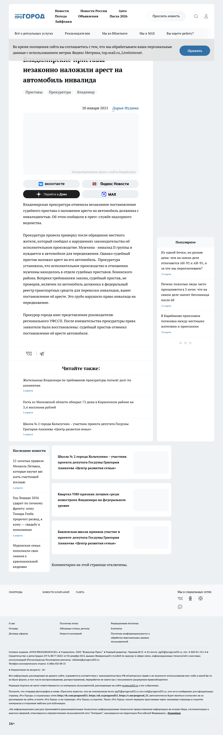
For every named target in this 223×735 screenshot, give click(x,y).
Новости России (93, 11)
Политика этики (69, 623)
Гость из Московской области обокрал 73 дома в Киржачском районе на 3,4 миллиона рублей (81, 407)
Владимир (86, 92)
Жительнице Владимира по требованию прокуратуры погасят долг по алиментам (81, 385)
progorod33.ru (130, 685)
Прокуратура (60, 92)
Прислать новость (166, 16)
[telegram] (43, 353)
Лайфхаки (63, 21)
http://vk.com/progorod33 (72, 695)
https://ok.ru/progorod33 (103, 695)
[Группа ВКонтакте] (51, 184)
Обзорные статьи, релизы (74, 628)
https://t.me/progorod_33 (133, 695)
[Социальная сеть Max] (110, 194)
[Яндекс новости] (110, 184)
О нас (12, 623)
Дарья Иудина (125, 108)
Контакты (116, 628)
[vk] (29, 353)
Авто (123, 11)
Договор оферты (18, 633)
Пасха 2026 (118, 16)
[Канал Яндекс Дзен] (51, 194)
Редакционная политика (124, 623)
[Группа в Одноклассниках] (190, 598)
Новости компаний (71, 633)
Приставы (34, 92)
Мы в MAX (147, 33)
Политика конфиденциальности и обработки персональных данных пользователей (130, 637)
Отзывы (13, 628)
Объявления (88, 16)
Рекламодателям (77, 33)
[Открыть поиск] (196, 16)
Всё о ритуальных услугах (34, 33)
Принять (195, 51)
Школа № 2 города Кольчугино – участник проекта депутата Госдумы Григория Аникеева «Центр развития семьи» (81, 429)
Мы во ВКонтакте (115, 33)
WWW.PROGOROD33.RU (43, 651)
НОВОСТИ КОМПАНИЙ (55, 592)
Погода (61, 16)
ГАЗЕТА (80, 592)
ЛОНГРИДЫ (15, 592)
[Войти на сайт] (206, 16)
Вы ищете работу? (180, 33)
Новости (62, 11)
